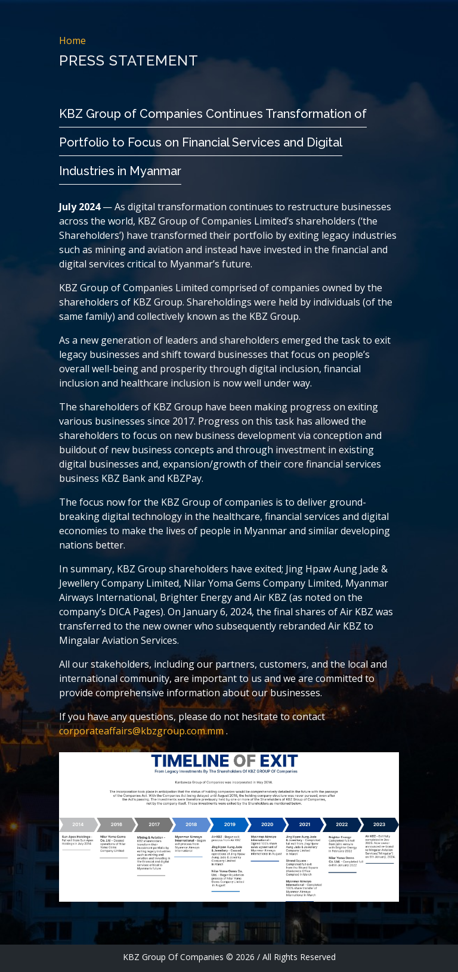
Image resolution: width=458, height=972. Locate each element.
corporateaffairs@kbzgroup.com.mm (142, 730)
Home (72, 40)
